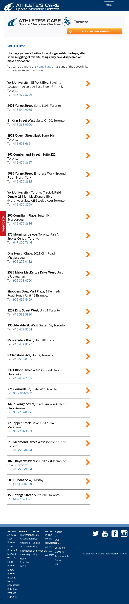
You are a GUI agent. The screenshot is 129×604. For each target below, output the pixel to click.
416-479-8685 (22, 181)
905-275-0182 (22, 261)
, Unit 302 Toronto (32, 340)
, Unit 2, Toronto (30, 355)
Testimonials (62, 556)
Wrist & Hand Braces (11, 561)
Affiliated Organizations (28, 544)
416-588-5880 (22, 314)
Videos (48, 547)
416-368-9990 (22, 124)
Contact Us (59, 562)
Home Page (44, 66)
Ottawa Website (49, 553)
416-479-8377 (22, 344)
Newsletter (51, 542)
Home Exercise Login (24, 562)
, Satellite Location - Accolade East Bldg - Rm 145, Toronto (35, 86)
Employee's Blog (39, 552)
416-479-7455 (22, 378)
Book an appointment (90, 31)
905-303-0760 (22, 280)
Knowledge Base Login (26, 552)
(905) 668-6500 (23, 484)
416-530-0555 (22, 359)
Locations (60, 547)
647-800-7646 (22, 242)
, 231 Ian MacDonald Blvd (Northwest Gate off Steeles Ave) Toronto (36, 196)
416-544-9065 (22, 110)
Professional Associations (27, 536)
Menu (109, 4)
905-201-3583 (22, 431)
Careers (59, 551)
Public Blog (36, 536)
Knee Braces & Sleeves (12, 550)
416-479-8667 (22, 162)
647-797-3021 (22, 499)
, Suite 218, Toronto (33, 495)
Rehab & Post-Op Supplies (12, 593)
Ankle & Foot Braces (11, 538)
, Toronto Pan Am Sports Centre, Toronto (34, 236)
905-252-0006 (22, 412)
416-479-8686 (22, 223)
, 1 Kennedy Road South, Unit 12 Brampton (33, 293)
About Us (58, 533)
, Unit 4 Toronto (33, 310)
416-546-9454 (22, 469)
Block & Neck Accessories (13, 581)
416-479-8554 (22, 329)
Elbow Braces (11, 571)
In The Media (48, 536)
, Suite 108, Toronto (36, 325)
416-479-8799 (22, 95)
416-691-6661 (22, 143)
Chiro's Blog (36, 544)
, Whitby (25, 480)
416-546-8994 (22, 450)
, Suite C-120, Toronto (36, 120)
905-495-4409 (22, 299)
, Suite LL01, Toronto (34, 105)
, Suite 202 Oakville (32, 389)
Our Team (58, 541)
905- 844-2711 (23, 393)
